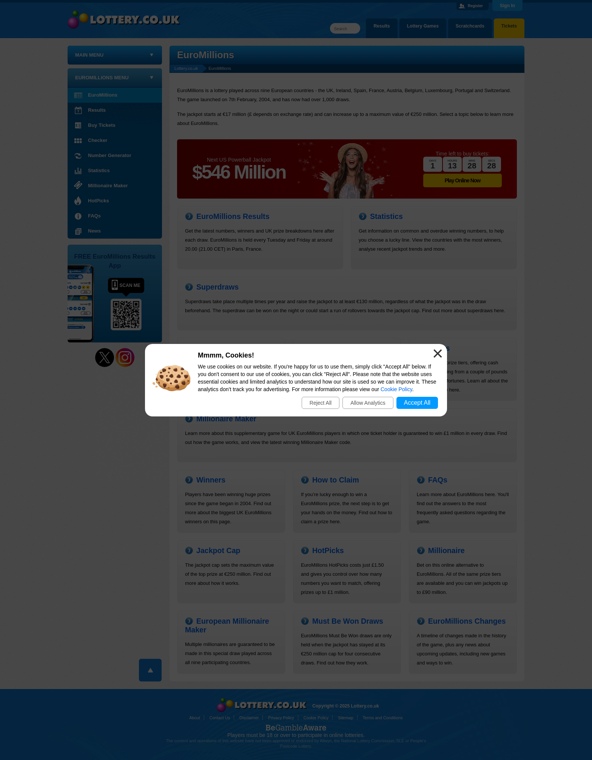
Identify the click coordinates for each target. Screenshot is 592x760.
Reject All (320, 403)
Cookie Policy (396, 389)
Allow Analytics (367, 403)
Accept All (417, 402)
